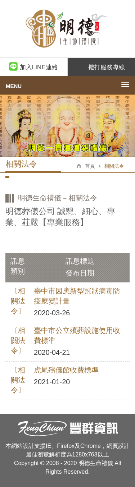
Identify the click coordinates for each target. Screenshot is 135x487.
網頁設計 (118, 446)
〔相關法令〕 (18, 301)
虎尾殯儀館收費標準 (66, 370)
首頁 (90, 166)
